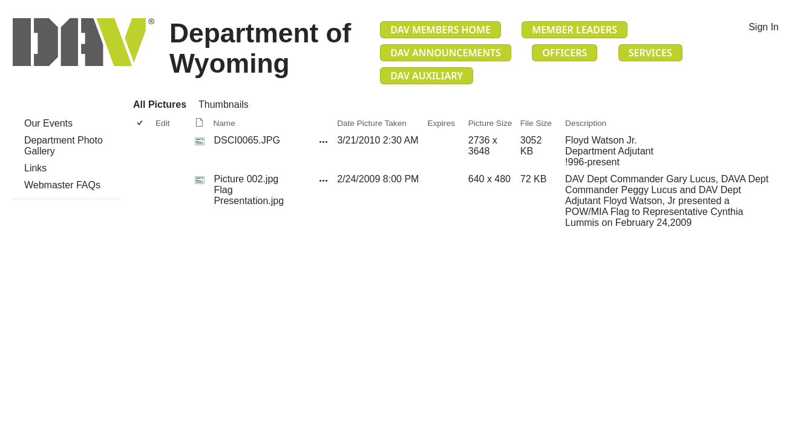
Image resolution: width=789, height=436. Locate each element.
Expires (440, 123)
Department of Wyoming (260, 48)
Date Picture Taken (372, 123)
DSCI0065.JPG (247, 140)
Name (224, 123)
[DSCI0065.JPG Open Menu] (324, 142)
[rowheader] (142, 151)
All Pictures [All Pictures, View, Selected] (159, 104)
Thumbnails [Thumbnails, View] (223, 104)
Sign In (763, 27)
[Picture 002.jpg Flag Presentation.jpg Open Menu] (324, 180)
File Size (536, 123)
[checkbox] (140, 123)
